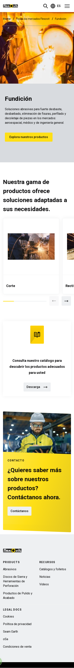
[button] (66, 6)
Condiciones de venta (17, 646)
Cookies (8, 616)
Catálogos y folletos (52, 569)
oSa (5, 639)
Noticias (44, 577)
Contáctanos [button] (19, 511)
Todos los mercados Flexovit (33, 18)
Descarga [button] (37, 387)
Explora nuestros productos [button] (28, 137)
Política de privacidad (17, 624)
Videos (44, 584)
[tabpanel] (31, 256)
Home (7, 18)
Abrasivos (9, 569)
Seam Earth (10, 631)
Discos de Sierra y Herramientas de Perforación (15, 581)
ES (56, 6)
